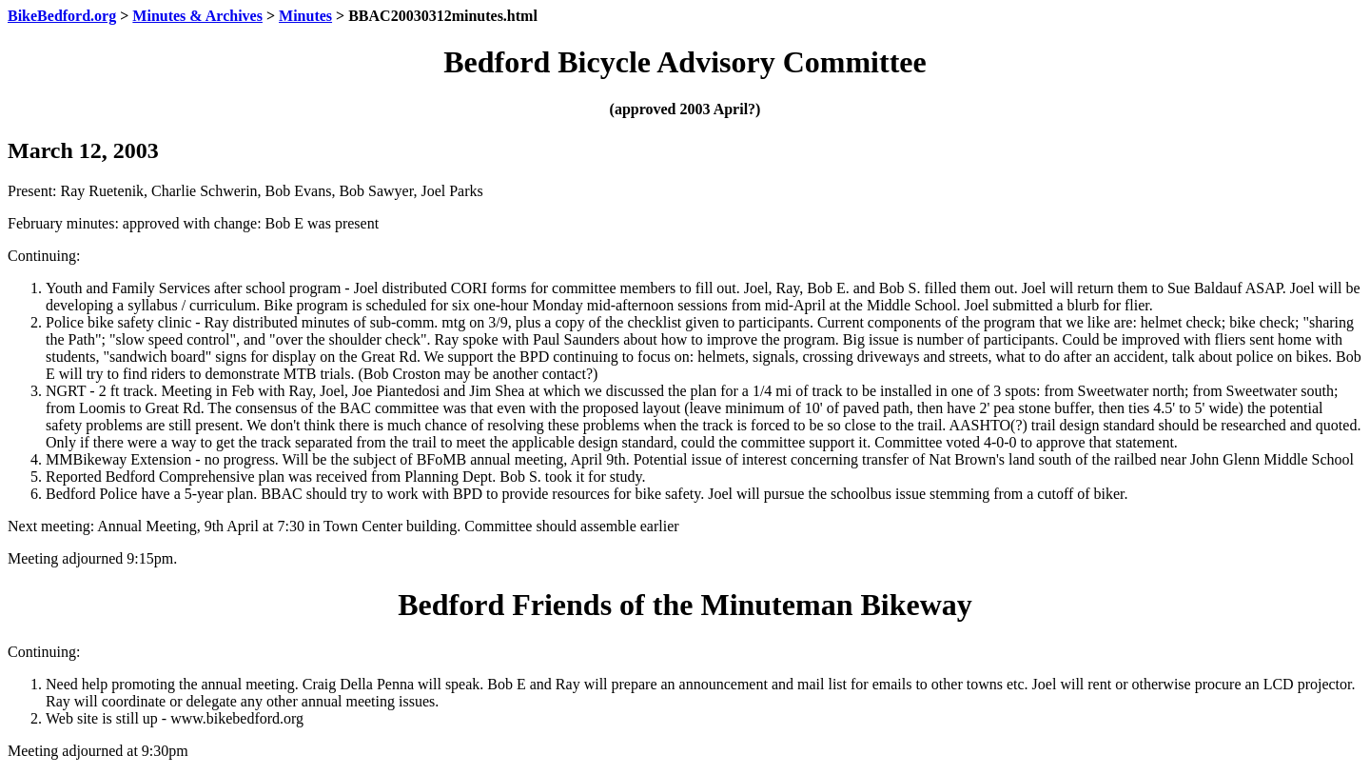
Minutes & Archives (197, 16)
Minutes (305, 16)
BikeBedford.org (62, 16)
